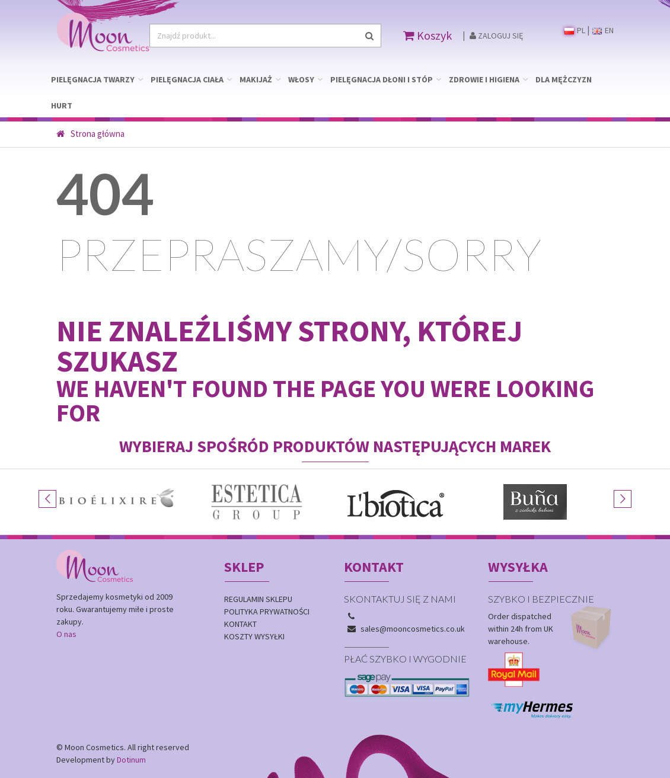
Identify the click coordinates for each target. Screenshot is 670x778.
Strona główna (90, 133)
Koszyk (427, 35)
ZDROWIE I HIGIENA (484, 79)
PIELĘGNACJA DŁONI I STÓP (381, 79)
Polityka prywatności (267, 611)
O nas (66, 634)
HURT (61, 105)
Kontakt (240, 624)
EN (603, 30)
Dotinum (131, 759)
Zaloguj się (496, 35)
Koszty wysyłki (254, 636)
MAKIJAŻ (256, 79)
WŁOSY (301, 79)
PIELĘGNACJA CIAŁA (187, 79)
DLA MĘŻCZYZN (563, 79)
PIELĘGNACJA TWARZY (93, 79)
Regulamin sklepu (258, 599)
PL (574, 30)
